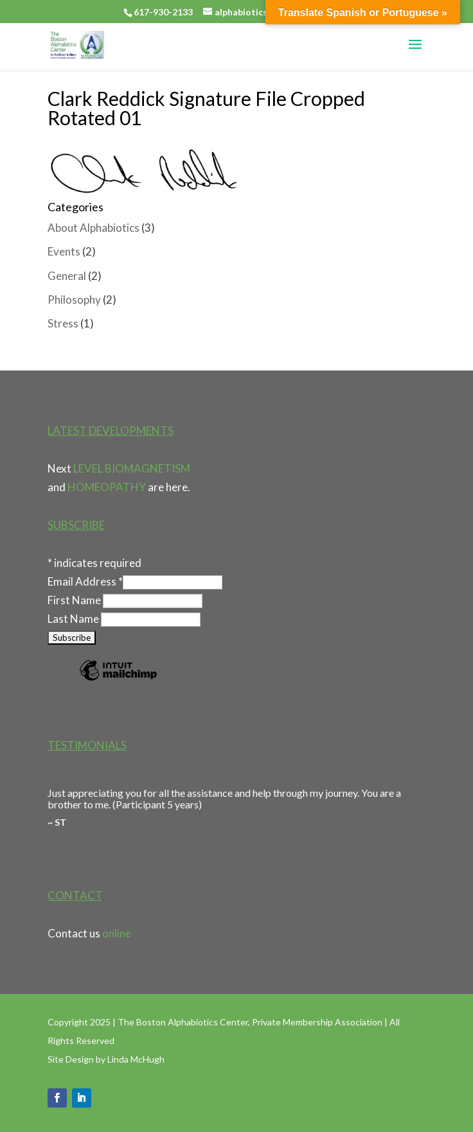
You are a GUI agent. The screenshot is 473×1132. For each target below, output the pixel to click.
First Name (75, 600)
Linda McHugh (136, 1059)
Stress (63, 323)
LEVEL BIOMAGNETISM (131, 468)
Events (64, 251)
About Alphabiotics (93, 227)
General (67, 276)
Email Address (85, 581)
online (116, 933)
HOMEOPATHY (106, 487)
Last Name (74, 618)
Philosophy (74, 299)
